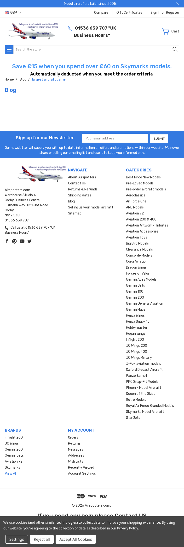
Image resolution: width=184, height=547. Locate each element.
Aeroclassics (135, 195)
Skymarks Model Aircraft (145, 411)
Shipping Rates (79, 195)
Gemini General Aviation (144, 303)
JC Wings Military (139, 357)
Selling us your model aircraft (90, 207)
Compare (101, 13)
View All (11, 473)
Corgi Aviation (137, 261)
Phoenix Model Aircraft (143, 387)
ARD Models (135, 207)
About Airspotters (82, 177)
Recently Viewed (81, 467)
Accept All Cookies (75, 539)
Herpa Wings (135, 315)
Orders (73, 437)
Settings (16, 539)
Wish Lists (75, 461)
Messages (75, 449)
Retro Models (136, 399)
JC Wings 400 (136, 351)
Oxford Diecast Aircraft (144, 369)
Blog (71, 201)
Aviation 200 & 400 (141, 219)
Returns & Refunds (83, 189)
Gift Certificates (129, 13)
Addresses (76, 455)
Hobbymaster (136, 327)
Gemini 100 (134, 291)
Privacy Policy (127, 528)
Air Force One (136, 201)
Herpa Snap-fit (137, 321)
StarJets (133, 417)
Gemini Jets (135, 285)
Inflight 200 (135, 339)
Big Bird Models (137, 243)
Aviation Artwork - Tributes (147, 225)
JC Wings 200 (136, 345)
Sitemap (74, 213)
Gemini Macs (135, 309)
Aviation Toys (136, 237)
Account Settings (82, 473)
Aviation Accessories (142, 231)
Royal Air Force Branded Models (150, 405)
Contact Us (77, 183)
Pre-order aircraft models (146, 189)
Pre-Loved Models (140, 183)
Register (172, 13)
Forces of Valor (137, 273)
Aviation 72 (135, 213)
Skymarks (12, 467)
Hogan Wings (135, 333)
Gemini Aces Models (141, 279)
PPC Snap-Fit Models (142, 381)
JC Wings (12, 443)
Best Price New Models (143, 177)
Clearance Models (139, 249)
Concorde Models (139, 255)
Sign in (155, 13)
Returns (74, 443)
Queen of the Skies (140, 393)
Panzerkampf (136, 375)
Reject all (42, 539)
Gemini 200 (135, 297)
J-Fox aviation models (143, 363)
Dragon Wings (136, 267)
